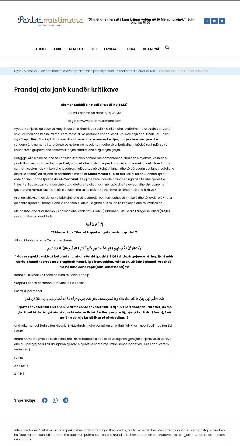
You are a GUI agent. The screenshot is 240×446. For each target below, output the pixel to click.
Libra (131, 49)
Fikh (93, 49)
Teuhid (41, 49)
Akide (57, 49)
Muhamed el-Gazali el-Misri (136, 71)
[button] (167, 47)
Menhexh (76, 49)
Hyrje (17, 71)
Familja (112, 49)
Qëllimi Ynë (151, 49)
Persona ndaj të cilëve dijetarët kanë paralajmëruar (77, 71)
